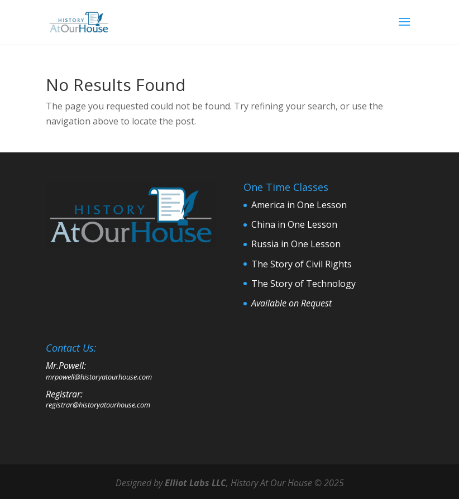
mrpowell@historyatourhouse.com (99, 377)
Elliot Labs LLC (195, 483)
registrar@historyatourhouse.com (98, 405)
